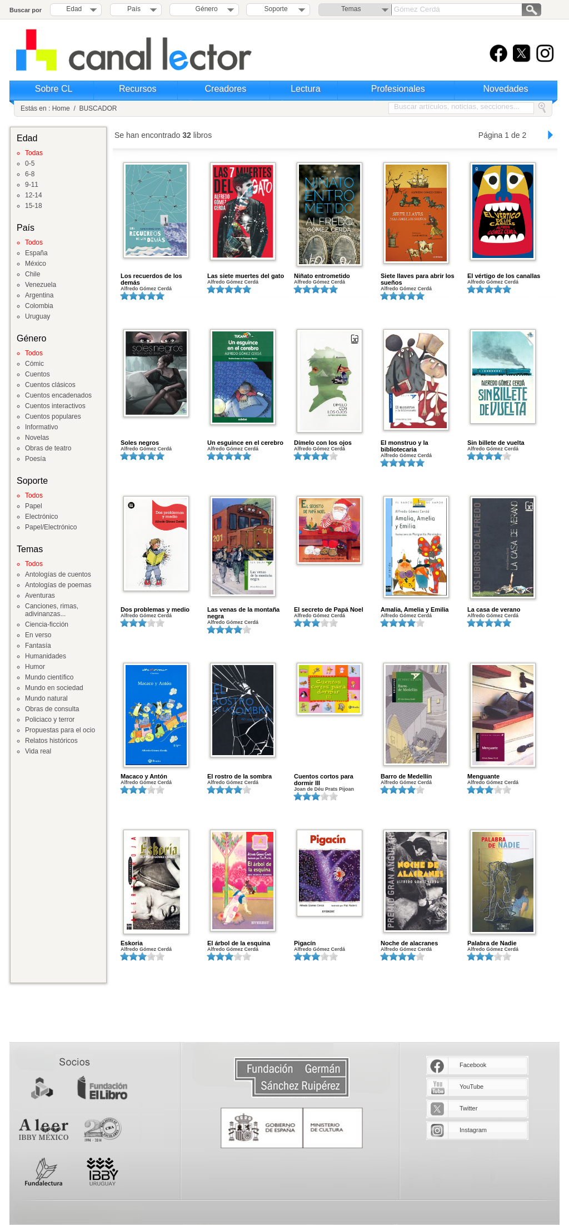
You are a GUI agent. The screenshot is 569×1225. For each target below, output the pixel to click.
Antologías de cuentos (58, 574)
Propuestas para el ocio (60, 730)
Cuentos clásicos (50, 385)
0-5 (29, 163)
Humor (35, 667)
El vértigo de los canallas (503, 275)
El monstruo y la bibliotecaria (404, 446)
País (134, 9)
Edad (74, 9)
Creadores (226, 88)
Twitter (468, 1108)
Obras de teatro (48, 448)
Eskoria (132, 943)
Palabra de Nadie (492, 943)
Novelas (37, 438)
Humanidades (45, 656)
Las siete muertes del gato (245, 275)
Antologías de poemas (58, 585)
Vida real (38, 751)
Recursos (138, 88)
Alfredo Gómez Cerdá (146, 288)
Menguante (483, 776)
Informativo (41, 427)
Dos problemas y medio (155, 609)
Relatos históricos (51, 741)
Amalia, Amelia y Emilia (414, 609)
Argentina (39, 295)
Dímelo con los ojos (323, 442)
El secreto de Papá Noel (328, 609)
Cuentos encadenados (58, 395)
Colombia (39, 306)
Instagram (473, 1130)
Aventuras (40, 595)
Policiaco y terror (49, 719)
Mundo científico (49, 677)
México (35, 263)
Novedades (505, 88)
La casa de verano (493, 609)
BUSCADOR (98, 108)
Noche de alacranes (409, 943)
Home (61, 108)
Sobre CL (54, 88)
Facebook (473, 1065)
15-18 (33, 206)
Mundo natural (46, 698)
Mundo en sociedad (54, 688)
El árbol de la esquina (238, 943)
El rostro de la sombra (239, 776)
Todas (34, 153)
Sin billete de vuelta (496, 442)
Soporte (276, 9)
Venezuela (40, 285)
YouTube (471, 1086)
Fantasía (38, 645)
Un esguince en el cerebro (245, 442)
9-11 (31, 185)
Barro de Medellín (406, 776)
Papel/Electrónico (51, 527)
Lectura (305, 88)
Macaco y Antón (144, 776)
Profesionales (398, 88)
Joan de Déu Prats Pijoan (324, 789)
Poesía (35, 459)
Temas (351, 9)
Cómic (34, 364)
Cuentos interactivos (55, 406)
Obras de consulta (52, 709)
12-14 (33, 195)
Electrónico (41, 516)
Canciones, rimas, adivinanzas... (51, 610)
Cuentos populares (53, 416)
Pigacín (305, 943)
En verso (38, 635)
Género (205, 9)
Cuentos (37, 374)
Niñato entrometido (322, 275)
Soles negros (140, 442)
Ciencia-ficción (46, 624)
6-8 (29, 174)
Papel (33, 506)
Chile (32, 274)
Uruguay (37, 316)
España (36, 253)
